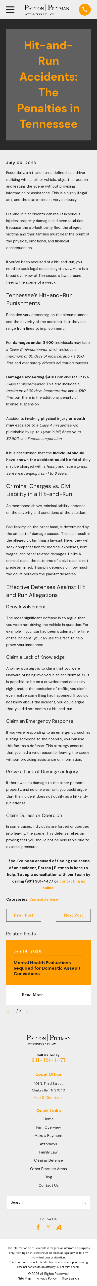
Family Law (48, 1152)
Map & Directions (48, 1097)
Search (17, 1202)
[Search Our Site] (84, 1202)
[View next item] (27, 1011)
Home (49, 1119)
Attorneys (48, 1144)
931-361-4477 (48, 1060)
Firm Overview (48, 1127)
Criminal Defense (43, 899)
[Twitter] (48, 1227)
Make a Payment (49, 1135)
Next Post (73, 915)
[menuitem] (24, 1279)
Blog (48, 1177)
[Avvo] (58, 1227)
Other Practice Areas (48, 1168)
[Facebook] (38, 1227)
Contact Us (49, 1185)
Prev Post (23, 915)
